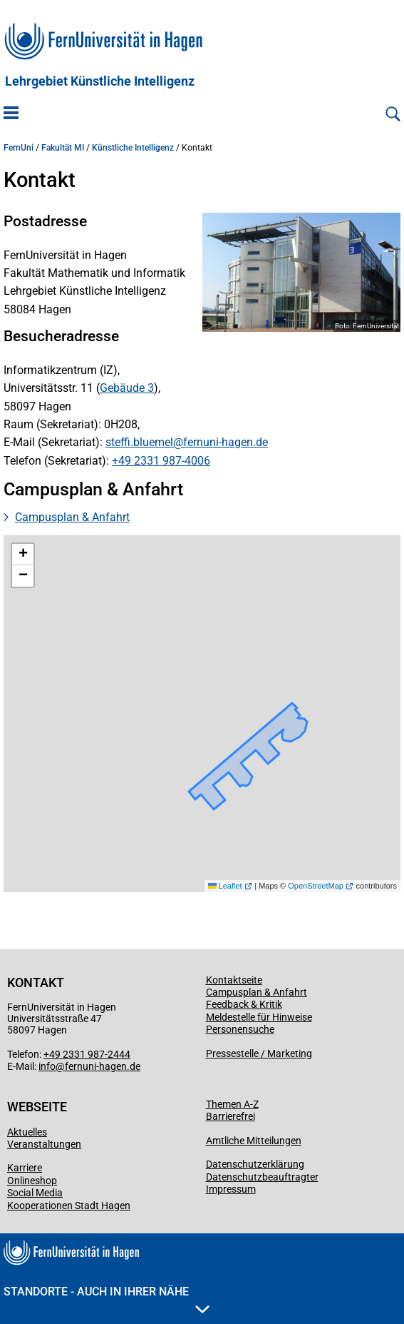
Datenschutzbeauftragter (262, 1177)
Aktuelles (27, 1132)
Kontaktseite (234, 980)
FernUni (18, 148)
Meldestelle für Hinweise (259, 1017)
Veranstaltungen (44, 1144)
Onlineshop (32, 1180)
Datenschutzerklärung (255, 1164)
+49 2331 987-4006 (161, 461)
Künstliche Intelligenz (133, 148)
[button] (22, 554)
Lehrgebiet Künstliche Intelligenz (100, 81)
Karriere (24, 1167)
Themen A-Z (232, 1104)
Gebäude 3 (127, 388)
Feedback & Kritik (244, 1004)
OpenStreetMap (315, 885)
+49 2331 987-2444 (86, 1054)
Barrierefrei (230, 1116)
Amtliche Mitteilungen (253, 1140)
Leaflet (225, 885)
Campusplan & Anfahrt (72, 517)
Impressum (231, 1189)
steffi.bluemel (139, 442)
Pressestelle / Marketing (259, 1053)
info (47, 1066)
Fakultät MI (62, 148)
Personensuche (240, 1029)
